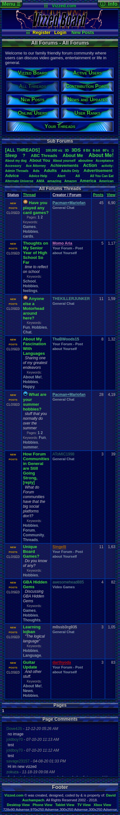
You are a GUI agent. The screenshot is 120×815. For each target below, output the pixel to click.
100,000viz (53, 150)
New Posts (82, 32)
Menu (11, 4)
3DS (76, 150)
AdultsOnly (70, 171)
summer (30, 447)
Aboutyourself (64, 160)
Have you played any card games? (36, 207)
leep (11, 155)
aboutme (85, 160)
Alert (61, 176)
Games (29, 227)
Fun (26, 327)
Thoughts (32, 620)
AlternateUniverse (19, 181)
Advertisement (99, 170)
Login (60, 32)
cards (28, 236)
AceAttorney (36, 166)
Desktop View (18, 805)
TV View (84, 805)
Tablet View (65, 805)
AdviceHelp (38, 176)
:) (112, 150)
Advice (12, 175)
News (28, 691)
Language (32, 655)
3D (67, 150)
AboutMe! (101, 155)
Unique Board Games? (31, 551)
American (106, 181)
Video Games (63, 587)
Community (33, 535)
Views (112, 195)
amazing (54, 181)
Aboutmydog (16, 160)
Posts (98, 195)
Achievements (64, 165)
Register (42, 32)
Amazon (70, 181)
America (88, 180)
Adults (50, 170)
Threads (30, 540)
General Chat (63, 208)
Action (90, 165)
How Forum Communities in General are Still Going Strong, (36, 466)
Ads (36, 171)
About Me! (32, 377)
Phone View (42, 805)
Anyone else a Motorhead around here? (33, 308)
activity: (107, 166)
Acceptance (105, 160)
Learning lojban (32, 629)
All (78, 176)
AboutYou (39, 160)
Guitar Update (30, 664)
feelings (30, 291)
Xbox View (102, 805)
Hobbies (30, 231)
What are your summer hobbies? (34, 401)
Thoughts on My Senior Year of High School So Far (35, 253)
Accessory (13, 166)
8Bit (86, 150)
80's (106, 150)
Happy (29, 386)
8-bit (96, 150)
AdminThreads (16, 171)
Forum (29, 530)
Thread (29, 195)
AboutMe (73, 155)
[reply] (29, 482)
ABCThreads (44, 155)
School (29, 281)
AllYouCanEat (102, 176)
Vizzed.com (64, 5)
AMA (40, 181)
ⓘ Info (108, 4)
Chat (27, 332)
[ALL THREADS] (22, 150)
